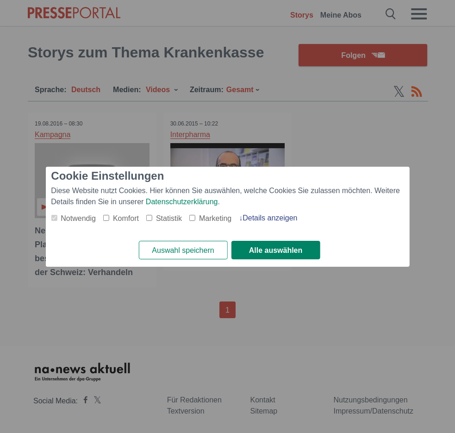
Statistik (169, 218)
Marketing (215, 218)
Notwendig (78, 218)
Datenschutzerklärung (182, 202)
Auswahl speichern (183, 250)
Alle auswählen (276, 250)
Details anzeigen (270, 218)
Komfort (126, 218)
